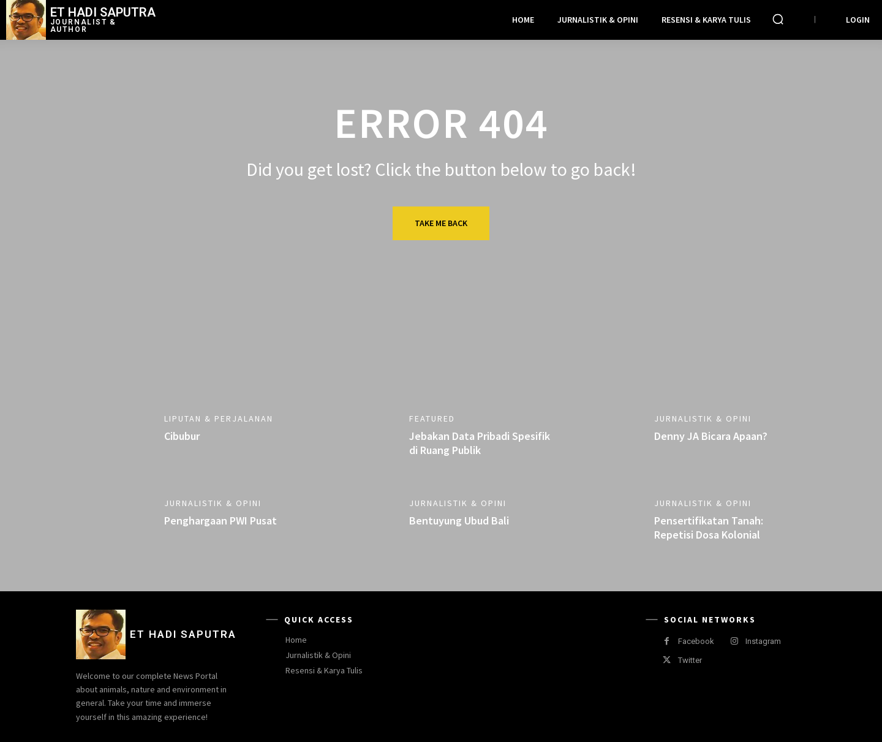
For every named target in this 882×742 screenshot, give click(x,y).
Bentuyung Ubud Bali (459, 520)
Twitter (690, 660)
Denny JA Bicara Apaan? (710, 436)
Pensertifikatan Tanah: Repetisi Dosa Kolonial (708, 527)
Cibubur (182, 436)
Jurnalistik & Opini (703, 418)
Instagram (763, 641)
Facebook (696, 641)
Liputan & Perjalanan (218, 418)
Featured (432, 418)
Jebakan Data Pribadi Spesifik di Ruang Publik (479, 443)
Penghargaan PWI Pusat (220, 520)
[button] (778, 19)
